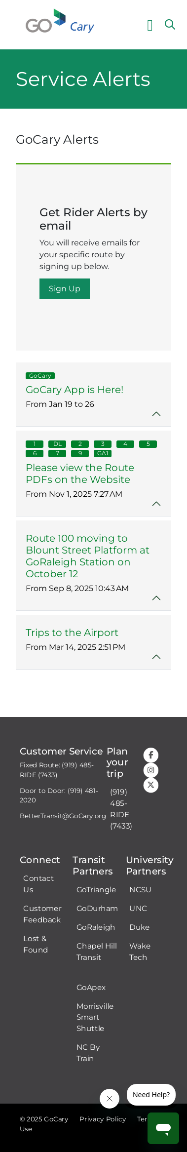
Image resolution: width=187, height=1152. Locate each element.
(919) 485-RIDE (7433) (121, 809)
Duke (139, 927)
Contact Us (38, 884)
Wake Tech (140, 952)
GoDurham (97, 908)
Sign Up (64, 288)
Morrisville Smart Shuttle (95, 1017)
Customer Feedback (42, 914)
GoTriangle (96, 889)
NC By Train (88, 1053)
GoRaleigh (95, 927)
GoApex (91, 987)
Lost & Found (35, 944)
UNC (138, 908)
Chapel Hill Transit (96, 952)
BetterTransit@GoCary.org (63, 816)
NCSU (140, 889)
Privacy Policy (102, 1119)
